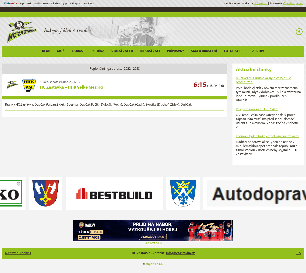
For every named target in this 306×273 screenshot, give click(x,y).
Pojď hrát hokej (153, 243)
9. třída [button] (98, 51)
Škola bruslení (204, 51)
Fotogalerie (234, 51)
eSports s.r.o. (154, 264)
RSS (298, 253)
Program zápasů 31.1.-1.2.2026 (257, 109)
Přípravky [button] (175, 51)
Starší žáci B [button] (122, 51)
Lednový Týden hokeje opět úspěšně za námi (267, 136)
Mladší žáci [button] (150, 51)
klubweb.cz (261, 3)
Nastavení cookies (18, 253)
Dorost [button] (78, 51)
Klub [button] (46, 51)
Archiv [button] (258, 51)
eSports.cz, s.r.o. (293, 3)
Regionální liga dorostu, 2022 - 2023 (114, 69)
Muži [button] (61, 51)
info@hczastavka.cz (180, 253)
